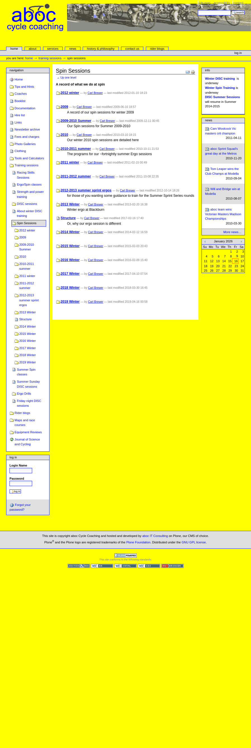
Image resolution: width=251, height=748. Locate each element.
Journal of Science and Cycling (27, 442)
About (33, 48)
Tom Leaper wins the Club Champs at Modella (223, 174)
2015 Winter (27, 333)
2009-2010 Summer (26, 247)
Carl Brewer (95, 92)
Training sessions (50, 58)
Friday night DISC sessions (29, 403)
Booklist (20, 101)
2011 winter (27, 276)
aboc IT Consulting (155, 536)
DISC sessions (27, 203)
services (52, 48)
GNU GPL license (194, 542)
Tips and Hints (24, 86)
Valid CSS (149, 566)
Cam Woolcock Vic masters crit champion (223, 133)
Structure (25, 319)
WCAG (102, 566)
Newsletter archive (27, 129)
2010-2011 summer (26, 266)
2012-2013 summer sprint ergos (29, 300)
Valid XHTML (125, 566)
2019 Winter (27, 362)
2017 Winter (27, 348)
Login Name (18, 465)
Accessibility (222, 2)
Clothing (20, 151)
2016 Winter (27, 340)
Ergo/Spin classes (29, 184)
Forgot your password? (20, 507)
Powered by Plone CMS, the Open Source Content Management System (125, 555)
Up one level (68, 77)
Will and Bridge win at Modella (223, 194)
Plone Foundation (138, 542)
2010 (22, 256)
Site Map (204, 2)
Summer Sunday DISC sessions (28, 384)
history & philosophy (101, 48)
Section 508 (79, 566)
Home (14, 48)
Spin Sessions (26, 223)
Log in (238, 53)
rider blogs (157, 48)
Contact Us (132, 48)
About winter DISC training (29, 213)
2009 (22, 237)
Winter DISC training (220, 78)
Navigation (16, 70)
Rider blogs (22, 413)
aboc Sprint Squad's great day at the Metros (223, 153)
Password (17, 478)
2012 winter (27, 230)
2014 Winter (27, 326)
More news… (232, 232)
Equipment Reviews (28, 432)
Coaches (21, 93)
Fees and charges (27, 136)
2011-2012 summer (26, 285)
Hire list (20, 115)
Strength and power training (30, 194)
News (208, 120)
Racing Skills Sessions (25, 175)
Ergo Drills (24, 393)
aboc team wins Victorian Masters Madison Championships (223, 216)
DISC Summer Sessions (222, 97)
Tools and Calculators (29, 158)
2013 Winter (27, 312)
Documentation (25, 108)
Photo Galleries (25, 144)
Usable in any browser (172, 566)
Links (18, 122)
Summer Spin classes (26, 372)
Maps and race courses (25, 422)
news (72, 48)
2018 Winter (27, 355)
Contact (238, 2)
